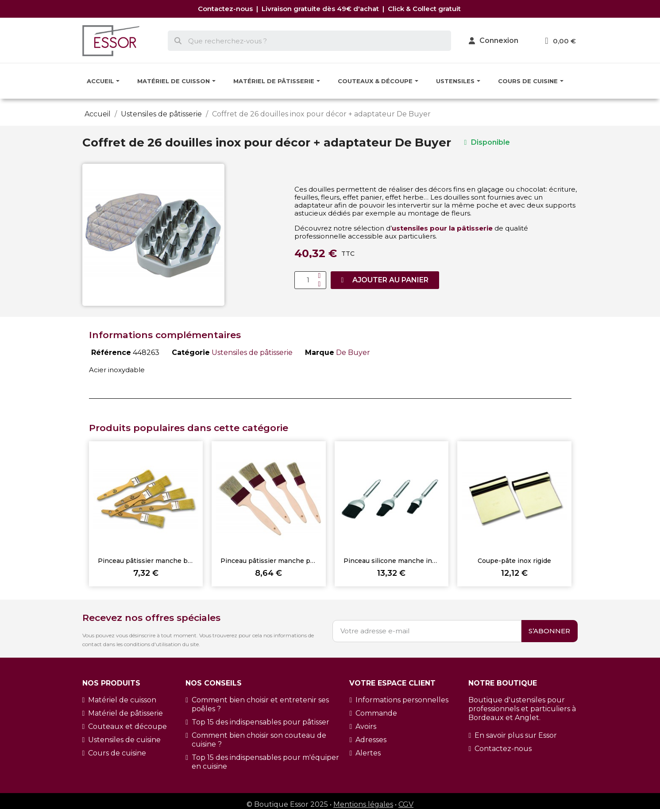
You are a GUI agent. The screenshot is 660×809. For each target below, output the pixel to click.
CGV (405, 804)
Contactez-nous (227, 8)
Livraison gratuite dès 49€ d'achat (321, 8)
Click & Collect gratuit (425, 8)
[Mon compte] (493, 41)
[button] (385, 280)
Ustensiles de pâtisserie (252, 352)
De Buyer (353, 352)
